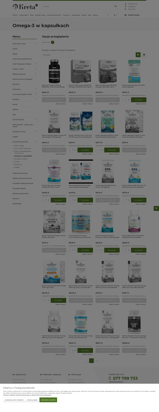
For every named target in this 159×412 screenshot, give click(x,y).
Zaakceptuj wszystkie (48, 400)
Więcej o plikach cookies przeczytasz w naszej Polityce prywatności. (27, 395)
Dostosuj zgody (32, 400)
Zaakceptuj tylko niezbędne (14, 400)
